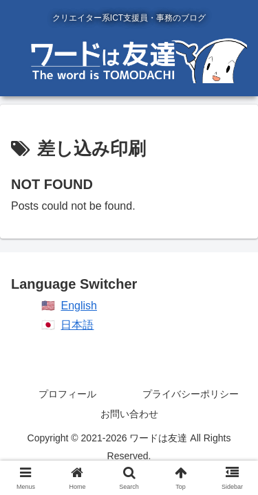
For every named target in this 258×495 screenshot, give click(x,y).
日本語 (77, 325)
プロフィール (67, 393)
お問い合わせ (129, 413)
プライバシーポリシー (190, 393)
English (78, 305)
